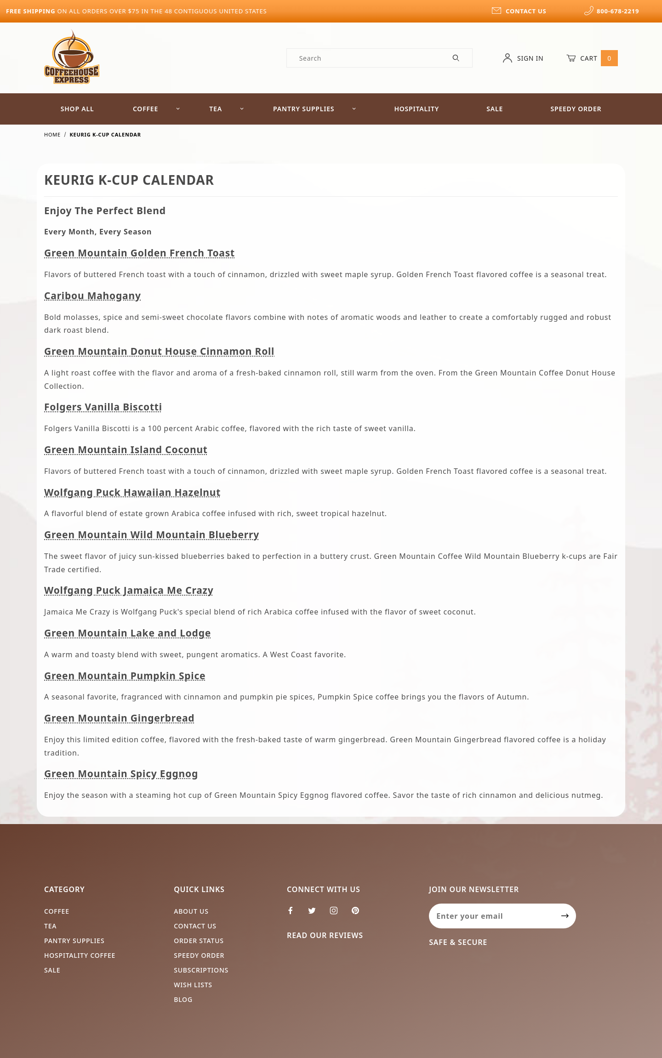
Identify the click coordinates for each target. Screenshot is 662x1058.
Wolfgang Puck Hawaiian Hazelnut (132, 492)
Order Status (199, 940)
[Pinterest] (359, 914)
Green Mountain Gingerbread (119, 717)
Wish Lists (193, 984)
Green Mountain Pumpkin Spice (124, 675)
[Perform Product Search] (456, 58)
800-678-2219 (611, 11)
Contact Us (195, 925)
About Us (191, 911)
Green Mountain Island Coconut (126, 449)
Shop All (77, 108)
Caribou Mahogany (92, 295)
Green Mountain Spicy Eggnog (121, 773)
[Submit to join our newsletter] (565, 916)
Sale (494, 108)
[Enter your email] (491, 916)
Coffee (156, 108)
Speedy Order (575, 108)
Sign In (522, 58)
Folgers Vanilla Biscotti (103, 406)
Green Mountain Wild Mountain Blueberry (151, 534)
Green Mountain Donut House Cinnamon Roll (159, 351)
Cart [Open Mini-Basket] (592, 58)
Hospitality (416, 108)
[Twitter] (316, 914)
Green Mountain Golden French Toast (139, 252)
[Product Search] (364, 58)
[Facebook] (294, 914)
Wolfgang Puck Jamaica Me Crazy (129, 590)
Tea (226, 108)
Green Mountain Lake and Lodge (127, 632)
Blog (183, 999)
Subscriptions (201, 970)
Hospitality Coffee (79, 955)
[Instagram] (338, 914)
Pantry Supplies (314, 108)
